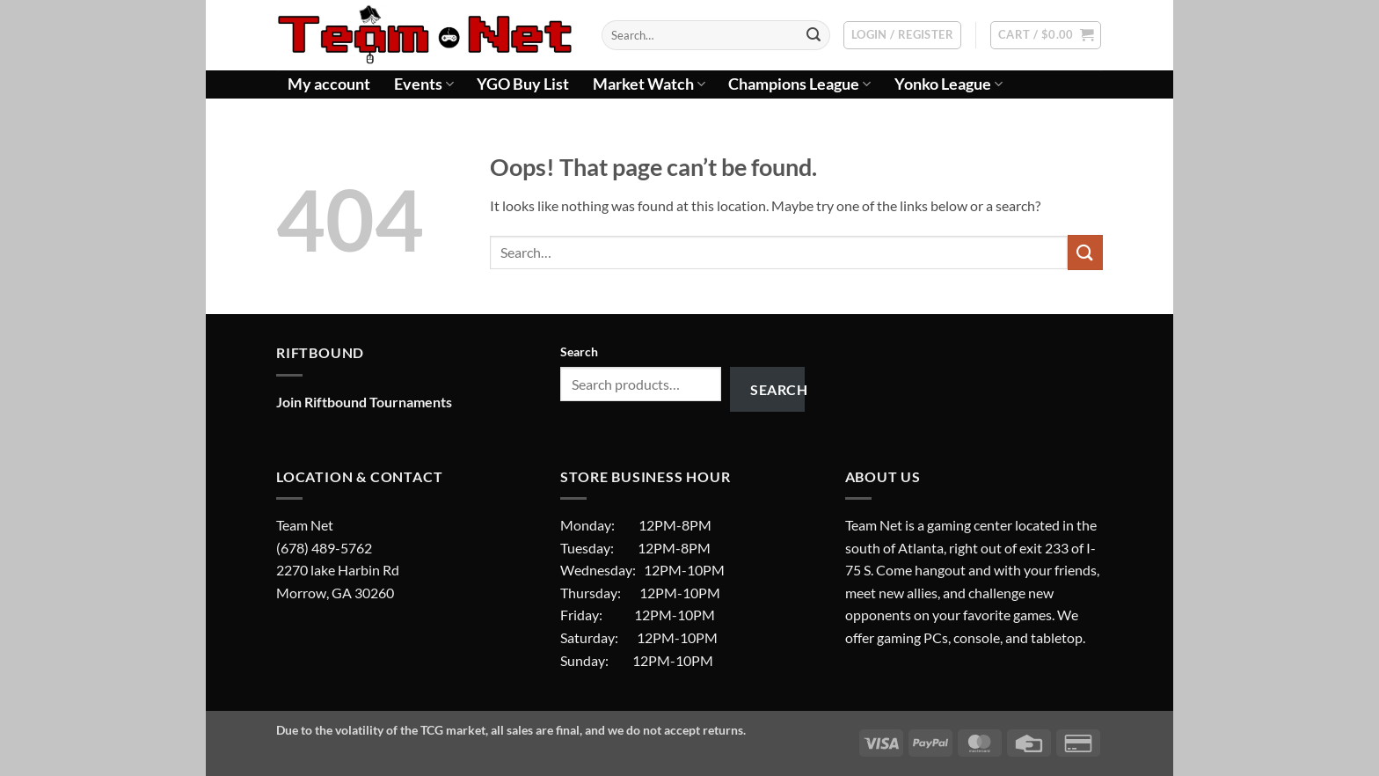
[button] (902, 35)
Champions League (799, 84)
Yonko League (948, 84)
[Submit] (813, 35)
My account (329, 84)
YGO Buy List (523, 84)
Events (424, 84)
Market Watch (649, 84)
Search (579, 351)
